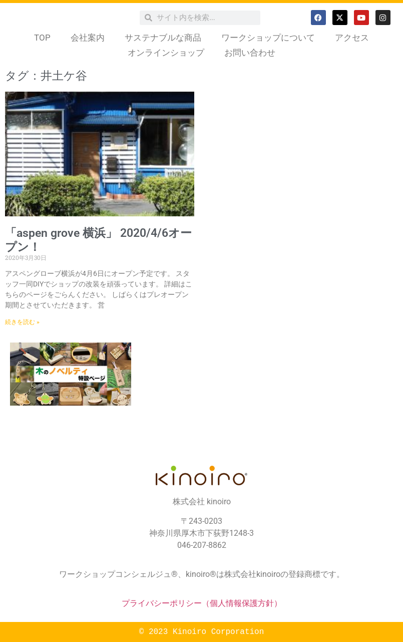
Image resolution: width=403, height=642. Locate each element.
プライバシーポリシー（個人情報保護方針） (202, 603)
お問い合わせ (249, 53)
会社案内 (88, 38)
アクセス (352, 38)
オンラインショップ (166, 53)
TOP (42, 38)
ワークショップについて (268, 38)
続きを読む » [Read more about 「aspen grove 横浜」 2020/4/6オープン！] (22, 322)
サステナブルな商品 (163, 38)
